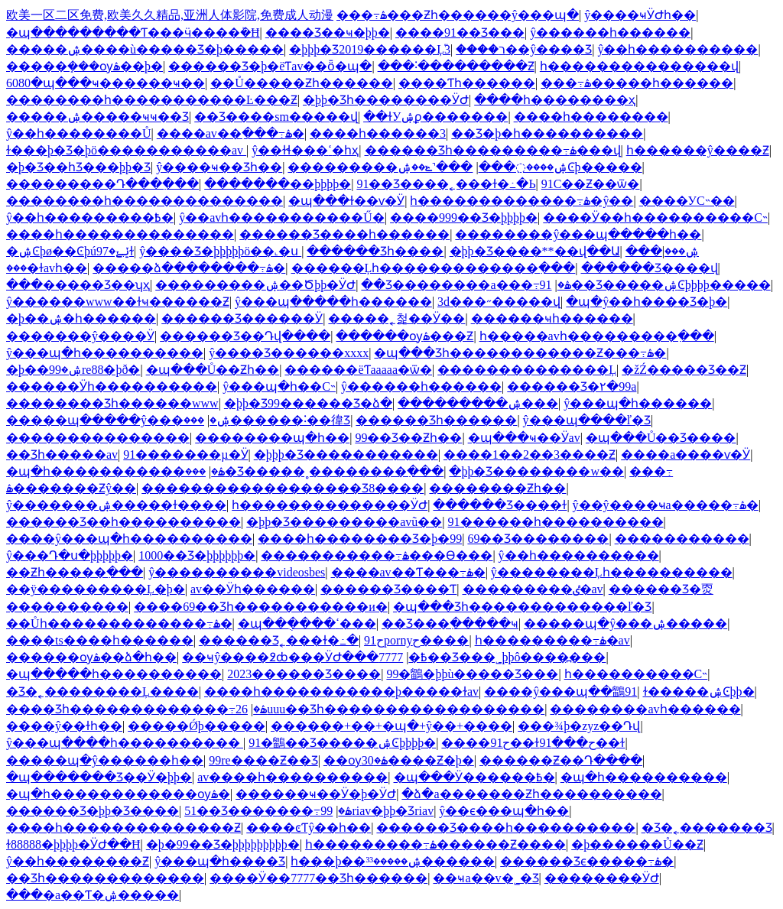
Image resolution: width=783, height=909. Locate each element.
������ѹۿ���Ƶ (404, 336)
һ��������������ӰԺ (329, 504)
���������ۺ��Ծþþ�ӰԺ (255, 284)
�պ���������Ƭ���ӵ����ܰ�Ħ (133, 32)
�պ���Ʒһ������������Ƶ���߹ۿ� (520, 352)
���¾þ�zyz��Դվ (579, 725)
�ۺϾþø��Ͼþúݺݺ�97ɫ (70, 251)
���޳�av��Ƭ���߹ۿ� (408, 572)
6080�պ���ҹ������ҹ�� (105, 82)
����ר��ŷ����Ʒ (524, 49)
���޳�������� (682, 538)
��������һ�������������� (144, 200)
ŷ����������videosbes (236, 572)
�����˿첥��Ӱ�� (396, 318)
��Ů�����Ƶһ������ (301, 82)
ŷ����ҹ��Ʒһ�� (219, 167)
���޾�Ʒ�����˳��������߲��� (314, 471)
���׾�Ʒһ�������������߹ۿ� (136, 709)
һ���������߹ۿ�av (552, 640)
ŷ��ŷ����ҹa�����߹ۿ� (666, 504)
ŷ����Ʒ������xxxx (289, 352)
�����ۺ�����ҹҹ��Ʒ (97, 116)
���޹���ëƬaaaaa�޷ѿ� (358, 369)
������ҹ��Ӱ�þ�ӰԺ (316, 793)
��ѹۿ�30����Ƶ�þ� (398, 760)
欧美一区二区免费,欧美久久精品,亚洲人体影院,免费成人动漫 (169, 14)
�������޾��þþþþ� (277, 183)
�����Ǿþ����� (196, 725)
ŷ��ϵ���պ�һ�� (504, 810)
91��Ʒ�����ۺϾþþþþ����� (655, 284)
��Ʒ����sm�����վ (276, 116)
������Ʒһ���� (375, 251)
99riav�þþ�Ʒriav (377, 810)
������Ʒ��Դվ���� (245, 336)
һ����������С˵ (636, 673)
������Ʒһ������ (436, 420)
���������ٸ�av (533, 589)
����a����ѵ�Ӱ (685, 454)
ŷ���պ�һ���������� (104, 352)
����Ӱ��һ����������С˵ (655, 217)
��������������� (98, 437)
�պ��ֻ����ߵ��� (307, 623)
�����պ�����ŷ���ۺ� (118, 420)
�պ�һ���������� (643, 777)
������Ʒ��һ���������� (123, 521)
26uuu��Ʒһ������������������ (390, 709)
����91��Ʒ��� (460, 32)
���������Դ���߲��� (102, 183)
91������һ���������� (556, 521)
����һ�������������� (120, 234)
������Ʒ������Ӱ (242, 318)
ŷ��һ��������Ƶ (77, 861)
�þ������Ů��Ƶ (637, 844)
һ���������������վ (639, 66)
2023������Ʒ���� (304, 673)
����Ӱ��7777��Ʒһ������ (318, 878)
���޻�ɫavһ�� (46, 267)
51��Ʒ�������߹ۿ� (268, 810)
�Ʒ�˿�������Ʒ (707, 827)
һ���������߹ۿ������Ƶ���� (435, 844)
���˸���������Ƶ (456, 66)
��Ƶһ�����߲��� (74, 572)
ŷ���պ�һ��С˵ (279, 386)
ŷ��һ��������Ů (78, 133)
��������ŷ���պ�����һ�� (578, 234)
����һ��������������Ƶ (123, 827)
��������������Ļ (526, 369)
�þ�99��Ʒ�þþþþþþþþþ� (223, 844)
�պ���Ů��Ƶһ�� (213, 369)
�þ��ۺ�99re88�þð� (73, 369)
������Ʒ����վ (649, 267)
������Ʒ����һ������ (344, 234)
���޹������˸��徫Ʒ (267, 420)
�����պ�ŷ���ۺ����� (625, 623)
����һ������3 (378, 133)
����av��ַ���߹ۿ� (230, 133)
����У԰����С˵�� (687, 200)
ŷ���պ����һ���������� (124, 742)
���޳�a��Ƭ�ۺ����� (92, 894)
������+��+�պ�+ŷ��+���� (391, 725)
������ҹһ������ (552, 318)
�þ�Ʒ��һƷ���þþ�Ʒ (78, 167)
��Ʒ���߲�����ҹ (450, 623)
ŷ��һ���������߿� (90, 217)
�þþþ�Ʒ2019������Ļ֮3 (369, 49)
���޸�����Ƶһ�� (497, 488)
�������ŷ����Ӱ (80, 336)
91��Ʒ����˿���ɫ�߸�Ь (445, 183)
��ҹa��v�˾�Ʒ (485, 878)
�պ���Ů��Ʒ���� (661, 437)
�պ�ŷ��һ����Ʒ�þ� (646, 301)
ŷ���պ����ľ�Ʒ (587, 420)
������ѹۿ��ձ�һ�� (91, 657)
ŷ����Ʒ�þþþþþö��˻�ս (220, 251)
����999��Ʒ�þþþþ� (464, 217)
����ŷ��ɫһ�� (64, 725)
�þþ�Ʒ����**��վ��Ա (535, 251)
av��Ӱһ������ (252, 589)
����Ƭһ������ (466, 82)
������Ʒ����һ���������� (505, 827)
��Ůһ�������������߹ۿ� (119, 623)
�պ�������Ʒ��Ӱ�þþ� (99, 777)
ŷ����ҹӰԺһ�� (640, 14)
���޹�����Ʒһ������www (112, 403)
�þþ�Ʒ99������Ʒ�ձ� (308, 403)
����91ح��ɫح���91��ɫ (533, 742)
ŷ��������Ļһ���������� (612, 572)
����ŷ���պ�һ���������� (129, 538)
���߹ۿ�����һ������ (637, 82)
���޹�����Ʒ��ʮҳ (78, 284)
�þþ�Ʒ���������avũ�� (344, 521)
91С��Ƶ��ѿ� (590, 183)
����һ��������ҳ (554, 99)
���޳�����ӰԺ (601, 878)
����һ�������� (591, 116)
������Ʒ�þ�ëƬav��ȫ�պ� (270, 66)
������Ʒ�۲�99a (571, 386)
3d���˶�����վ (498, 301)
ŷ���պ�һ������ (638, 403)
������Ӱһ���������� (111, 386)
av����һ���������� (292, 777)
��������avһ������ (645, 709)
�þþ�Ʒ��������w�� (536, 471)
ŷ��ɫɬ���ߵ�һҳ (305, 150)
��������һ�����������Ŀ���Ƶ (151, 99)
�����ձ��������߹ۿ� (189, 267)
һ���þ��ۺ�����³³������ (393, 861)
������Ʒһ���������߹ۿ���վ (493, 150)
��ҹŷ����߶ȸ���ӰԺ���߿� (304, 657)
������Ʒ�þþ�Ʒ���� (92, 810)
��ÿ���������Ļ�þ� (95, 589)
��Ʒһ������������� (105, 878)
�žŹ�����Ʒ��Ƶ (684, 369)
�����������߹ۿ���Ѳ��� (376, 555)
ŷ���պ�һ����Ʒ (219, 861)
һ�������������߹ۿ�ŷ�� (521, 200)
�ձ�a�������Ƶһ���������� (531, 793)
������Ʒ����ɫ (500, 504)
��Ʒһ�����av (62, 454)
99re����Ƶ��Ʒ (263, 760)
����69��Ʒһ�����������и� (261, 606)
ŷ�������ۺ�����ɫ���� (116, 504)
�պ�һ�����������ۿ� (115, 471)
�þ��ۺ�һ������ (81, 318)
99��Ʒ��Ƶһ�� (408, 437)
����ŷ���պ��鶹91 (560, 691)
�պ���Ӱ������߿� (474, 777)
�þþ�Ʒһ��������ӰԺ (386, 99)
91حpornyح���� (416, 640)
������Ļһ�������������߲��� (433, 267)
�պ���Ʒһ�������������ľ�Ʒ (522, 606)
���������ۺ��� (478, 403)
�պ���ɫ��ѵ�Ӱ (346, 200)
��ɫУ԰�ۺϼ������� (435, 116)
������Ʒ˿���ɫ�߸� (279, 640)
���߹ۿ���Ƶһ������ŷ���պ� (457, 14)
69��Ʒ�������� (538, 538)
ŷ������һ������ (610, 32)
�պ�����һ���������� (114, 673)
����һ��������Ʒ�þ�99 (360, 538)
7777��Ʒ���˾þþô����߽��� (492, 657)
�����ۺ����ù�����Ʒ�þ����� (145, 49)
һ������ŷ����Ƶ (697, 150)
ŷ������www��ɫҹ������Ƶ (117, 301)
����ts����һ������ (99, 640)
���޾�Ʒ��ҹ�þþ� (327, 32)
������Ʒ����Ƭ (388, 589)
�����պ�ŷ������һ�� (104, 760)
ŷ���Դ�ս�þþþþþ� (69, 555)
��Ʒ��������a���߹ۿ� (465, 284)
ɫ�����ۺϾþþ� (699, 691)
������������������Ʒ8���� (282, 488)
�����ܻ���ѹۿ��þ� (84, 66)
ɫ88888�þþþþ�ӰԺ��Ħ (73, 844)
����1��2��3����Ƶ (529, 454)
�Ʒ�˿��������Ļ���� (102, 691)
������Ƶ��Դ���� (560, 760)
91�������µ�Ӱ (185, 454)
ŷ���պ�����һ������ (333, 301)
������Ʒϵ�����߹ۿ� (587, 861)
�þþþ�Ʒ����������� (346, 454)
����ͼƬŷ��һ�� (308, 827)
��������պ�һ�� (272, 437)
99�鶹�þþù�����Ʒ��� (472, 673)
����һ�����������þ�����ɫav (341, 691)
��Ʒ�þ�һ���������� (547, 133)
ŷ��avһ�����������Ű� (282, 217)
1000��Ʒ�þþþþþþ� (196, 555)
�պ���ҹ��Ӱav (524, 437)
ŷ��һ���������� (677, 49)
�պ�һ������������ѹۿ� (118, 793)
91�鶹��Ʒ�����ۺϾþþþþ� (342, 742)
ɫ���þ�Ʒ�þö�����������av (126, 150)
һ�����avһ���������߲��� (596, 336)
